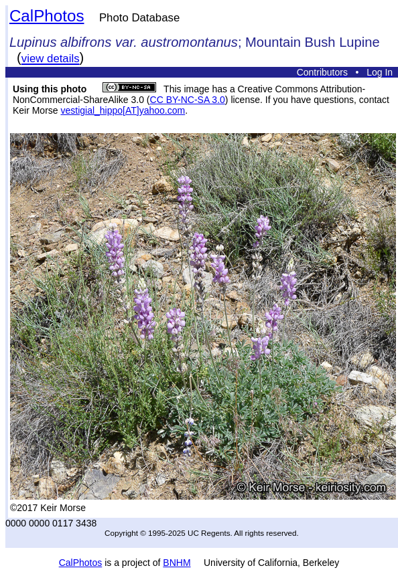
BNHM (176, 562)
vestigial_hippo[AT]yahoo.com (122, 110)
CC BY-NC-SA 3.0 (187, 99)
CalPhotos (46, 16)
